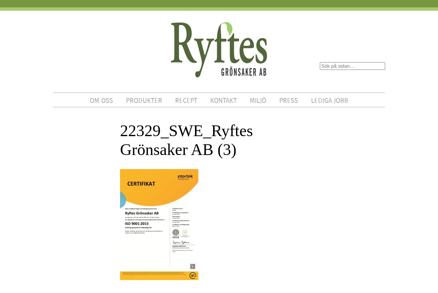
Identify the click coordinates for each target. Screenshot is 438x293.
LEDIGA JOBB (329, 100)
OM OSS (101, 100)
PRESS (288, 100)
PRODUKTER (144, 100)
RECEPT (186, 100)
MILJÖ (258, 100)
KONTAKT (223, 100)
